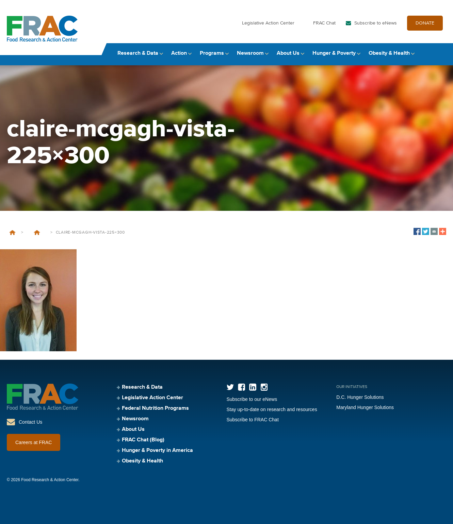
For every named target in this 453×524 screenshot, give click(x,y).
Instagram (264, 387)
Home (12, 232)
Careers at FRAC (33, 442)
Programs (212, 53)
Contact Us (30, 422)
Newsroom (250, 53)
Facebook (241, 387)
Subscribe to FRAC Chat (253, 419)
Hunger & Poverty (334, 53)
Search (439, 53)
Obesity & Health (389, 53)
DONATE (425, 23)
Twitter (230, 387)
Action (179, 53)
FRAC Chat (324, 23)
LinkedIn (252, 387)
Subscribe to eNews (375, 23)
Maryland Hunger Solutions (365, 407)
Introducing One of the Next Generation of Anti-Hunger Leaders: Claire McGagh (36, 232)
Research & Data (137, 53)
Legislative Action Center (268, 23)
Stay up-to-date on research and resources (272, 409)
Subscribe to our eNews (252, 399)
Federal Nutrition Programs (155, 408)
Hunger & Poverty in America (157, 450)
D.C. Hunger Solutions (360, 397)
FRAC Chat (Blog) (143, 440)
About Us (288, 53)
